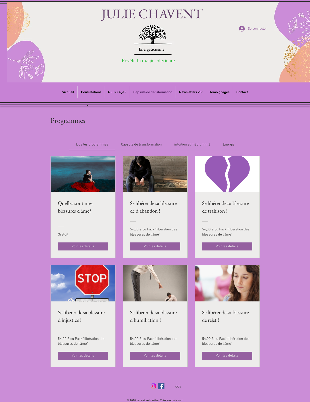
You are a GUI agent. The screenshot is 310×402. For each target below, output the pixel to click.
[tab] (92, 144)
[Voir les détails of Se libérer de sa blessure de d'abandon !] (155, 246)
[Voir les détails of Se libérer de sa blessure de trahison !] (227, 246)
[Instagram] (153, 386)
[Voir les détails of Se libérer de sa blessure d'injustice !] (83, 356)
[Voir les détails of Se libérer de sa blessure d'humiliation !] (155, 356)
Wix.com (178, 400)
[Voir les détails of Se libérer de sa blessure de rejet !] (227, 356)
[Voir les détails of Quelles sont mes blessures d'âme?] (83, 246)
